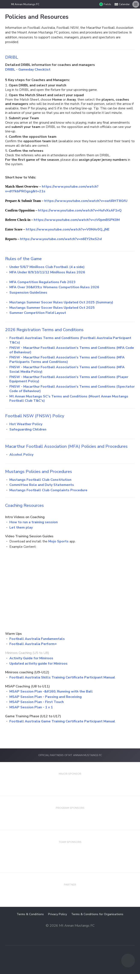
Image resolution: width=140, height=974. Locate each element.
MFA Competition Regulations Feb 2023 (42, 282)
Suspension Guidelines (28, 292)
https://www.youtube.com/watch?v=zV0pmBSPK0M (77, 219)
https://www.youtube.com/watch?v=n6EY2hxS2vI (61, 239)
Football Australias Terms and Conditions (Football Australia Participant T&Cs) (70, 340)
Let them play (21, 527)
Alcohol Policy (21, 454)
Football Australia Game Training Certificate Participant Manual (62, 721)
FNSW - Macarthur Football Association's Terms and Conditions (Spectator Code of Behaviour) (72, 388)
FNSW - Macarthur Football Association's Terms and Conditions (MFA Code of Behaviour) (71, 350)
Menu (134, 3)
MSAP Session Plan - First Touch (36, 702)
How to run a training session (33, 522)
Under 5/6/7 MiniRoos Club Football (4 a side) (47, 267)
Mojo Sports (58, 541)
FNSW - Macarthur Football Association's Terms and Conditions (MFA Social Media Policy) (67, 369)
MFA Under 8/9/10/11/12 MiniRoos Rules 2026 (47, 272)
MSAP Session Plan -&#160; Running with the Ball (51, 691)
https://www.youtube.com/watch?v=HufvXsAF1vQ (80, 210)
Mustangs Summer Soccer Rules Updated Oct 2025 (52, 307)
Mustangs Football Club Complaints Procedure (48, 490)
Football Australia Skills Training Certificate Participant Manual (62, 677)
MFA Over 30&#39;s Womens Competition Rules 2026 (54, 287)
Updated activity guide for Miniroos (38, 663)
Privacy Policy (57, 914)
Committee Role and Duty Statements (41, 485)
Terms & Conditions (30, 914)
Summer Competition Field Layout (37, 312)
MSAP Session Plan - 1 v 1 (31, 707)
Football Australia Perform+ (33, 644)
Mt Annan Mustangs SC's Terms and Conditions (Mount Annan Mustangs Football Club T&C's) (68, 398)
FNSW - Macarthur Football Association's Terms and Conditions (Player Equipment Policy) (68, 379)
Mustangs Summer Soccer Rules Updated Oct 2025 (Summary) (61, 302)
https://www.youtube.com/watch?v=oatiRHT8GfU (85, 201)
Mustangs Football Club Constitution (40, 479)
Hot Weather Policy (25, 424)
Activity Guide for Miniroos (31, 658)
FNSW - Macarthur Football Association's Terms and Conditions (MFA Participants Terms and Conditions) (67, 359)
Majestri (70, 932)
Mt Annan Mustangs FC (25, 4)
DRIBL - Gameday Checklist (27, 69)
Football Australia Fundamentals (37, 638)
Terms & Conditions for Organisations (97, 914)
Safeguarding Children (27, 429)
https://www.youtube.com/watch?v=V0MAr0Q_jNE (67, 229)
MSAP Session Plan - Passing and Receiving (45, 696)
